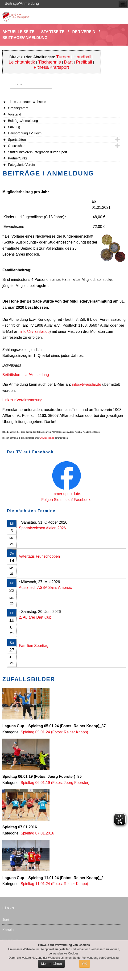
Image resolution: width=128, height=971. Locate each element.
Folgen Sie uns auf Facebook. (66, 500)
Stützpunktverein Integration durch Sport (37, 152)
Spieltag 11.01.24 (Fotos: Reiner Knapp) (54, 884)
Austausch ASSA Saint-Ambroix (45, 588)
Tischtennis (49, 62)
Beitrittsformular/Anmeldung (25, 375)
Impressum (10, 940)
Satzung (14, 127)
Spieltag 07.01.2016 (37, 833)
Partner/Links (17, 158)
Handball (82, 56)
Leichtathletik (22, 62)
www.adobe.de (47, 438)
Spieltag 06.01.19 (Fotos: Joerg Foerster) (55, 783)
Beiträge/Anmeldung (23, 121)
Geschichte (16, 146)
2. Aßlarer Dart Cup (35, 617)
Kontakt (8, 930)
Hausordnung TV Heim (24, 133)
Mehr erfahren (51, 964)
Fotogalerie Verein (21, 165)
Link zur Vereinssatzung (22, 400)
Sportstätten (17, 139)
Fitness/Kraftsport (51, 67)
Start (5, 919)
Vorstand (14, 114)
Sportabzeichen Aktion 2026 (42, 528)
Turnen (63, 56)
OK (84, 964)
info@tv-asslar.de (35, 331)
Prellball (84, 62)
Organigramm (18, 108)
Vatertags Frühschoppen (39, 556)
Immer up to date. (66, 494)
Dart (69, 62)
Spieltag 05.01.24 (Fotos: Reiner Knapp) (54, 732)
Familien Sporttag (33, 646)
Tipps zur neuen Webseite (27, 102)
